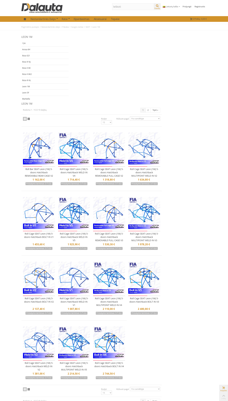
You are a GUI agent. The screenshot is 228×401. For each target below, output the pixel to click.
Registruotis (200, 6)
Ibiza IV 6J (26, 61)
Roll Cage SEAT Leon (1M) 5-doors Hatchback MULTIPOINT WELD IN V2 (189, 104)
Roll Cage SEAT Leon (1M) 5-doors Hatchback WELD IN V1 (120, 232)
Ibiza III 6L (26, 80)
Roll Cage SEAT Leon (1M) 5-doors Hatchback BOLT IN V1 (86, 168)
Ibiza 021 (26, 55)
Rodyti (149, 51)
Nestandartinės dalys (44, 19)
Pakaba (65, 27)
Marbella (26, 98)
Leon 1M (26, 86)
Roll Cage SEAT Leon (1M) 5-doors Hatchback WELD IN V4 (120, 104)
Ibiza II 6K (26, 68)
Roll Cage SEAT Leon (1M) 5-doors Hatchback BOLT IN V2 (86, 232)
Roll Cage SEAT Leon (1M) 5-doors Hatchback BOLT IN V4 (155, 296)
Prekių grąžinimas (95, 366)
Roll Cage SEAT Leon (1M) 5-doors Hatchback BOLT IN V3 (189, 232)
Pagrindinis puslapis (30, 27)
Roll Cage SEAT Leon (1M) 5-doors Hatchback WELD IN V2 (86, 296)
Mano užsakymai (63, 362)
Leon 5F (25, 92)
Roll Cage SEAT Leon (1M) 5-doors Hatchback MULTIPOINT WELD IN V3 (189, 168)
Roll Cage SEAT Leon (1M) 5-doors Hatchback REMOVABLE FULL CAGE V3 (155, 168)
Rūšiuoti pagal (167, 51)
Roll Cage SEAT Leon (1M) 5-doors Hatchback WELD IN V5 (120, 168)
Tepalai (115, 19)
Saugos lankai (77, 27)
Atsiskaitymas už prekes (98, 371)
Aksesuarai (100, 19)
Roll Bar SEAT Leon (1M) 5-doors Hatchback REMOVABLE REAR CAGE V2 (86, 104)
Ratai (66, 19)
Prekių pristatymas (95, 362)
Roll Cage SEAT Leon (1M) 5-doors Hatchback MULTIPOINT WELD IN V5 (120, 296)
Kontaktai (91, 358)
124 (23, 43)
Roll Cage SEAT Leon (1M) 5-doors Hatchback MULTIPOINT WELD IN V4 (155, 232)
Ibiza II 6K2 (27, 74)
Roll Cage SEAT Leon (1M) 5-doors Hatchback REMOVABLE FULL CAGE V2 (155, 104)
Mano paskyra (61, 358)
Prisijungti (187, 6)
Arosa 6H (26, 49)
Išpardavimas (81, 19)
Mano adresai (61, 371)
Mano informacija (63, 366)
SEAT (88, 27)
